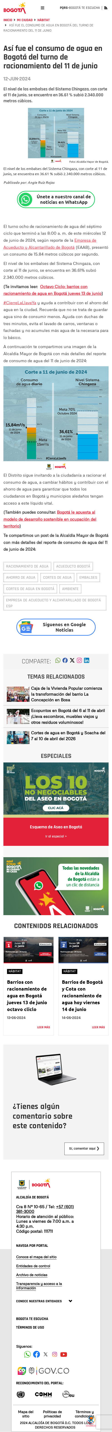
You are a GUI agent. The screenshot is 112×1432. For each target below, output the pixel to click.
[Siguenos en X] (45, 1354)
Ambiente (70, 588)
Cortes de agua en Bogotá (30, 588)
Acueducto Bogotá (73, 566)
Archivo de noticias (31, 1275)
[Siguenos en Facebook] (27, 1354)
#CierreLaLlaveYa (19, 302)
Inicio (7, 20)
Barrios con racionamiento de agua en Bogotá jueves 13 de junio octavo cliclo (27, 995)
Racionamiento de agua (27, 566)
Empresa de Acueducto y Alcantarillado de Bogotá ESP (53, 603)
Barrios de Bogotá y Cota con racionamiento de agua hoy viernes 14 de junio (82, 995)
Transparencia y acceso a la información (39, 1285)
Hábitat (43, 20)
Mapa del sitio (25, 1414)
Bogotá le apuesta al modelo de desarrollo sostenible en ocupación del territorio (49, 519)
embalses (88, 577)
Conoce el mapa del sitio (36, 1257)
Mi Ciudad (25, 20)
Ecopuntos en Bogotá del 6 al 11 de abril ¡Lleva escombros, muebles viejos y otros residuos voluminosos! (68, 716)
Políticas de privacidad (52, 1414)
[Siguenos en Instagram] (54, 1354)
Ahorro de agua (20, 577)
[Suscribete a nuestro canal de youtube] (63, 1354)
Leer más (43, 1027)
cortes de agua (57, 577)
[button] (57, 661)
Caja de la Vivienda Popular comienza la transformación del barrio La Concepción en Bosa (66, 694)
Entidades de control (33, 1266)
